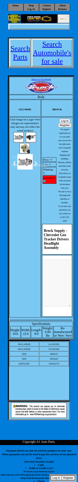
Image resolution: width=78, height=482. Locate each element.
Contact (47, 5)
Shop (31, 5)
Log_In (31, 9)
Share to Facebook (41, 79)
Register (46, 9)
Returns (62, 9)
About (62, 5)
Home (16, 5)
